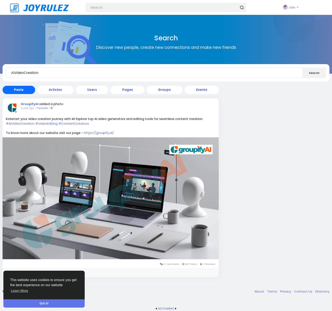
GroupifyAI (29, 104)
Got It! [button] (44, 303)
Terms (272, 291)
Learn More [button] (19, 291)
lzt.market (166, 308)
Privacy (286, 291)
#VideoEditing (46, 123)
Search (314, 73)
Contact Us (303, 291)
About (260, 291)
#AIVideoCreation (20, 123)
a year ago (27, 108)
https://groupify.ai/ (99, 133)
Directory (322, 291)
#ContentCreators (73, 123)
